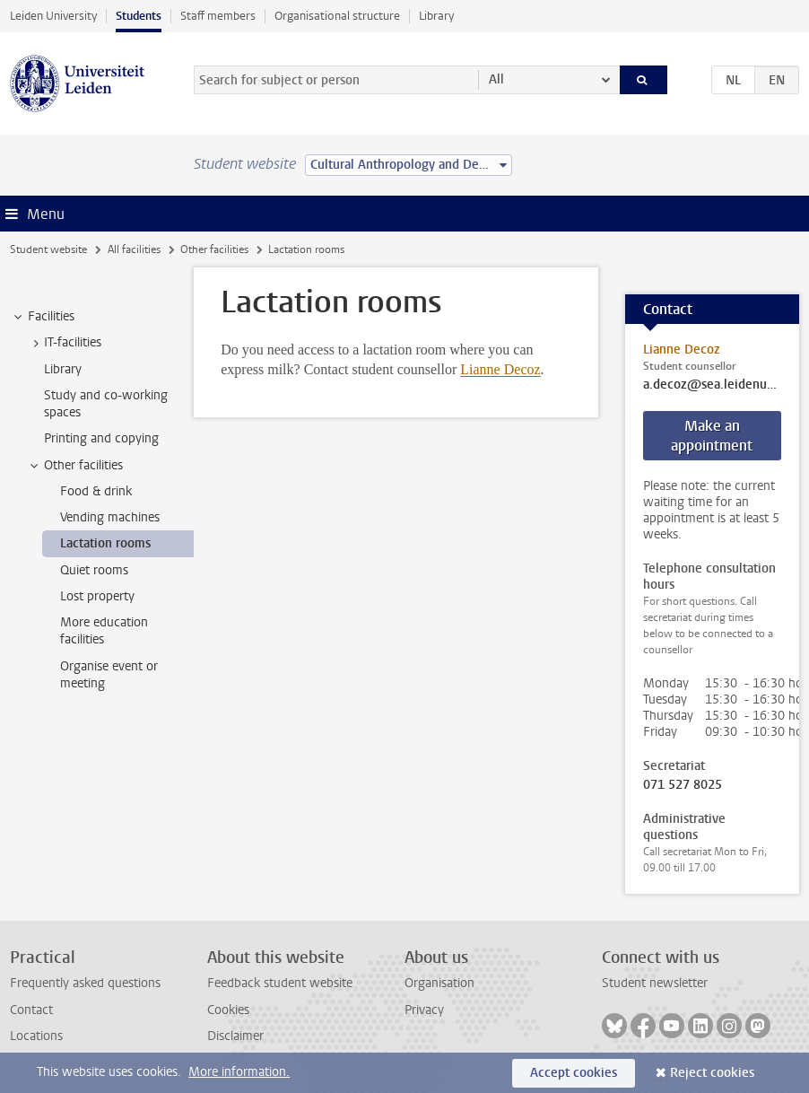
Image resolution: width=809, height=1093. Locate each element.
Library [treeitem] (63, 369)
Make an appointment (711, 435)
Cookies (228, 1010)
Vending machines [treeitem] (110, 517)
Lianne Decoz (500, 369)
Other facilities (214, 249)
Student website (48, 249)
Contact (31, 1010)
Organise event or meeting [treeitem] (109, 675)
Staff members (218, 15)
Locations (36, 1036)
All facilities (134, 249)
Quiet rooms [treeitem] (94, 570)
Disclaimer (235, 1036)
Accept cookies (573, 1072)
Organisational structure (337, 15)
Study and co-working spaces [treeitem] (106, 404)
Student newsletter (655, 983)
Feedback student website (279, 983)
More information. (239, 1071)
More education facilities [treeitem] (104, 631)
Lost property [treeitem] (97, 596)
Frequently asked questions (85, 983)
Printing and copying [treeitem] (101, 438)
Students (138, 15)
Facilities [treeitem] (42, 317)
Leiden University (53, 15)
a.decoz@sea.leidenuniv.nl (712, 385)
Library (436, 15)
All (496, 79)
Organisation (439, 983)
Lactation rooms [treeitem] (105, 543)
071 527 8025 (682, 785)
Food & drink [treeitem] (96, 491)
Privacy (424, 1010)
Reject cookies (712, 1072)
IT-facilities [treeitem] (64, 343)
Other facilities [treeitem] (75, 466)
